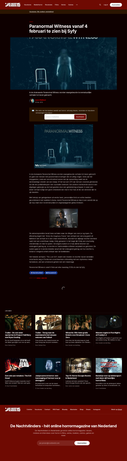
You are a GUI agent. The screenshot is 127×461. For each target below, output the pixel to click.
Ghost (120, 409)
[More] (76, 4)
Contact (47, 409)
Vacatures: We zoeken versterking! (41, 12)
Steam (88, 409)
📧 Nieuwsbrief (51, 273)
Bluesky (65, 409)
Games (70, 5)
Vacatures (27, 5)
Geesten (44, 278)
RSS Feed (56, 409)
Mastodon (73, 409)
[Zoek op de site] (100, 4)
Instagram (96, 409)
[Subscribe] (82, 443)
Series (63, 5)
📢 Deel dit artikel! (37, 273)
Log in (106, 5)
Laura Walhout (40, 100)
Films (57, 5)
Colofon (29, 409)
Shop (81, 409)
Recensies (48, 5)
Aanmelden (116, 5)
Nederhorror (38, 5)
